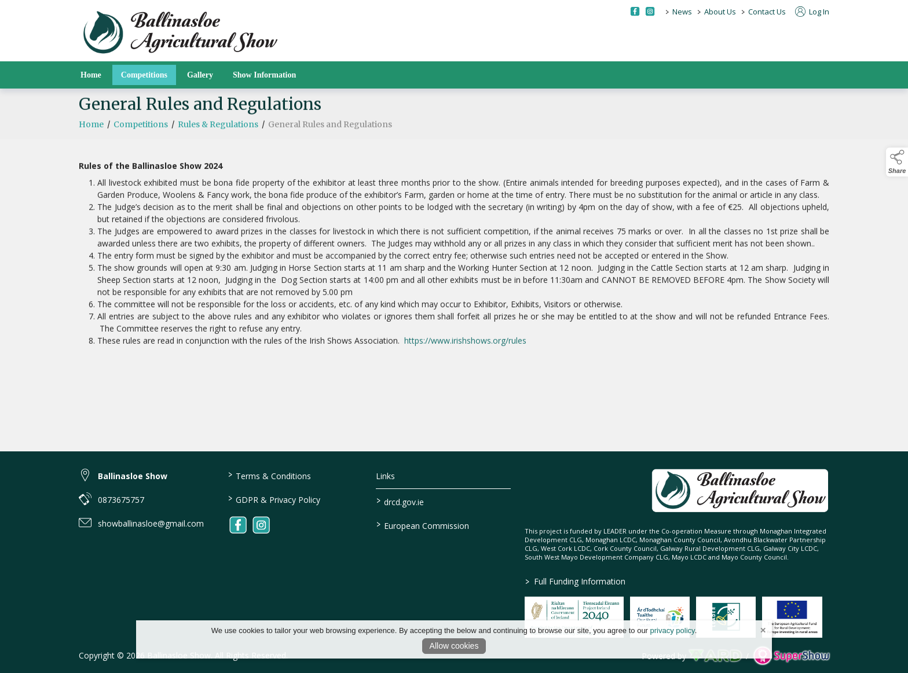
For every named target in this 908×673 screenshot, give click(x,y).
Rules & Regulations (218, 131)
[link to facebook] (238, 525)
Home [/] (90, 75)
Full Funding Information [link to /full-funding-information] (575, 581)
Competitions (141, 131)
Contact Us (767, 11)
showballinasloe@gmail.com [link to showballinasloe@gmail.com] (151, 523)
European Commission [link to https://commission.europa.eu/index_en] (422, 524)
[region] (454, 252)
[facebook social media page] (635, 11)
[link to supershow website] (791, 655)
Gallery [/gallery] (200, 75)
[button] (897, 162)
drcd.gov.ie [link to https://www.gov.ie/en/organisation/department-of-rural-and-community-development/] (400, 501)
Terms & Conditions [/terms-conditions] (269, 475)
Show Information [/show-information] (264, 75)
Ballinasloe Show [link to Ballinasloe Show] (132, 475)
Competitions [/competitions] (144, 75)
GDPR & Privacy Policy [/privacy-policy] (274, 498)
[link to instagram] (261, 525)
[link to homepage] (180, 33)
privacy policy (672, 630)
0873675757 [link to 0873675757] (121, 499)
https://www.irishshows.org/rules (465, 346)
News (682, 11)
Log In (812, 11)
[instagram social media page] (650, 11)
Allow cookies (454, 645)
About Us (720, 11)
